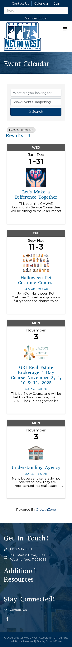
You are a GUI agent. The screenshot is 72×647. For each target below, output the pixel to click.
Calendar (41, 3)
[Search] (36, 10)
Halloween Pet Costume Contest (36, 280)
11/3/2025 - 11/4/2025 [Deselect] (21, 129)
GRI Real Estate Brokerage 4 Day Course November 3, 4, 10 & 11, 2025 (36, 375)
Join (57, 3)
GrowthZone (46, 509)
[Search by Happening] (35, 102)
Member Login (36, 18)
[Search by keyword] (36, 93)
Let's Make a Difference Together (36, 194)
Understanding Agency (36, 467)
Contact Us (20, 3)
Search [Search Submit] (36, 111)
